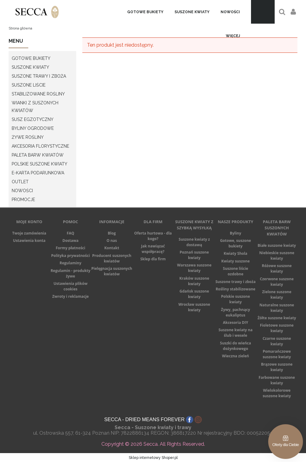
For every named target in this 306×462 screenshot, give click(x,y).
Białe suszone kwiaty (276, 245)
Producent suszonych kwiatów (111, 258)
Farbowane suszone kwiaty (277, 380)
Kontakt (111, 247)
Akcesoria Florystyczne (40, 146)
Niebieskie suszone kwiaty (276, 255)
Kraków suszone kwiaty (194, 281)
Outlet (20, 181)
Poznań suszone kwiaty (194, 255)
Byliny (235, 233)
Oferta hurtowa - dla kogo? (153, 236)
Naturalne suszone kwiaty (277, 307)
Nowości (22, 190)
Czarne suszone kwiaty (277, 341)
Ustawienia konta (29, 240)
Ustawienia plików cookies (70, 286)
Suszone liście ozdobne (235, 271)
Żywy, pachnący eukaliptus (235, 312)
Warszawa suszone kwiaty (194, 267)
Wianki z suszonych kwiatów (35, 106)
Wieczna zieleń (235, 356)
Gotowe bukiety (31, 58)
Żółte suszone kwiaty (276, 317)
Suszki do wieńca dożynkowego (235, 345)
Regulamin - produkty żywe (70, 273)
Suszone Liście (28, 85)
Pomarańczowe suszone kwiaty (277, 354)
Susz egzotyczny (32, 119)
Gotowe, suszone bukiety (235, 243)
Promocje (23, 199)
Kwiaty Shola (235, 253)
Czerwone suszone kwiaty (277, 281)
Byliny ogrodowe (33, 128)
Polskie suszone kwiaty (39, 163)
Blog (112, 233)
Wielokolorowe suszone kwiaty (277, 393)
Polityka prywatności (70, 255)
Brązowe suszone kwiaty (277, 367)
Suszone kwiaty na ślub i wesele (235, 332)
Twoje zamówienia (29, 233)
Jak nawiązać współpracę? (153, 248)
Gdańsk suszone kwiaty (194, 294)
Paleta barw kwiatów (38, 155)
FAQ (70, 233)
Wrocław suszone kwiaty (194, 307)
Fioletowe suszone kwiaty (277, 328)
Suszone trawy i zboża (235, 281)
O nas (112, 240)
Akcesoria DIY (235, 322)
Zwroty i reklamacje (70, 296)
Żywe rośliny (28, 137)
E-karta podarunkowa (38, 172)
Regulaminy (70, 263)
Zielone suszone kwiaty (276, 294)
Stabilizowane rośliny (38, 93)
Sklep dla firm (153, 259)
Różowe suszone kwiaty (277, 268)
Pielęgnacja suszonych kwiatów (111, 271)
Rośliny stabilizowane (235, 289)
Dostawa (70, 240)
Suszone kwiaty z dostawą (194, 242)
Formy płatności (70, 247)
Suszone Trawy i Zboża (39, 76)
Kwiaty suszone (235, 261)
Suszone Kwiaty (30, 67)
